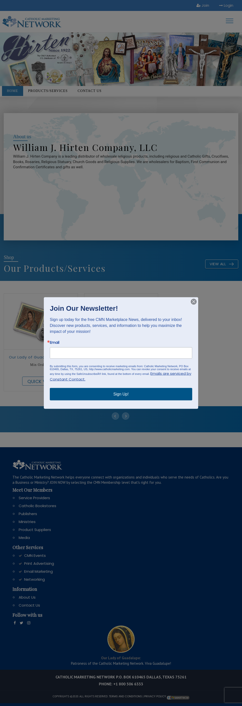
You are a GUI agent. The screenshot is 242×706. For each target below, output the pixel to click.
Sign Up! (120, 394)
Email (54, 342)
